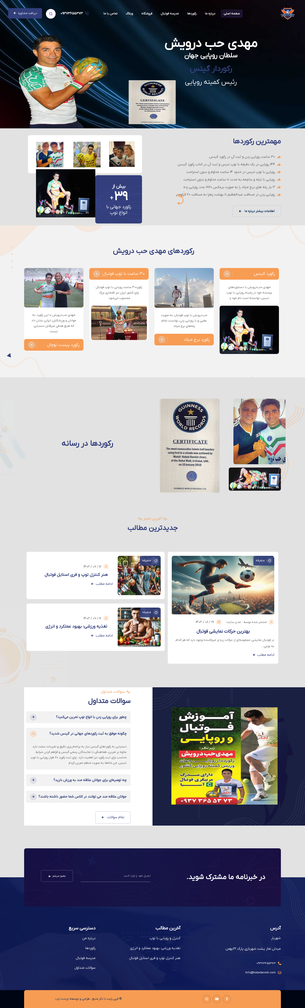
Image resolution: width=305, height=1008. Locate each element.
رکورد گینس (249, 273)
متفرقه (264, 561)
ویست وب (61, 999)
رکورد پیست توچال (54, 344)
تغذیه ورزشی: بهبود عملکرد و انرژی (76, 626)
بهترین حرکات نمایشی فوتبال (223, 631)
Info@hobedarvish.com (260, 973)
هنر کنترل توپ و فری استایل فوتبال (76, 575)
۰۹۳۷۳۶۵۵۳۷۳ (71, 13)
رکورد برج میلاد (184, 339)
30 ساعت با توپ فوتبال (119, 273)
